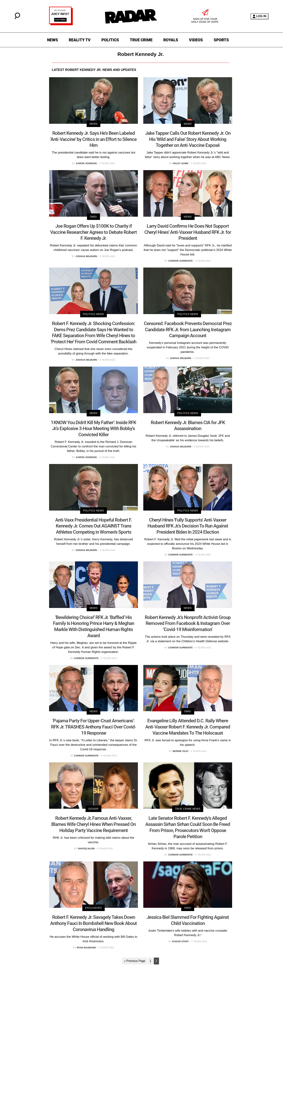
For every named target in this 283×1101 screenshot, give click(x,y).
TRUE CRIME (141, 40)
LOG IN (259, 16)
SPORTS (221, 40)
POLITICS (110, 40)
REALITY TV (80, 40)
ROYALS (170, 40)
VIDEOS (196, 40)
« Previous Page (134, 960)
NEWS (52, 40)
